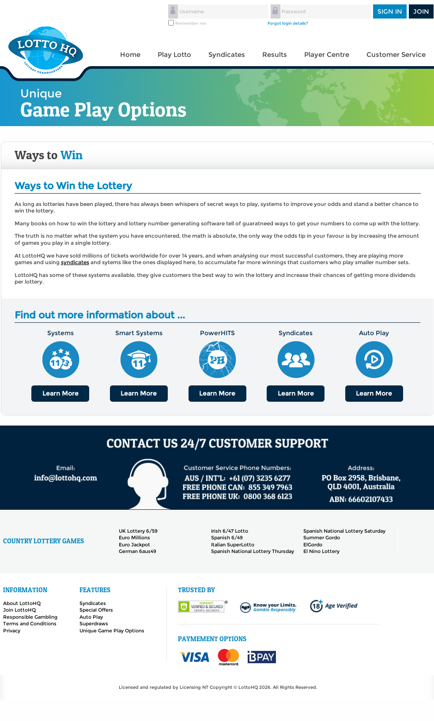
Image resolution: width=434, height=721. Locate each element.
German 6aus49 (137, 551)
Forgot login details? (288, 23)
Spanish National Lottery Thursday (252, 551)
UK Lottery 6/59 (138, 531)
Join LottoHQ (19, 610)
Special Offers (96, 610)
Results (274, 54)
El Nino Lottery (321, 551)
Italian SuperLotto (232, 545)
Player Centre (326, 54)
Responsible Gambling (30, 617)
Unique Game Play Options (111, 631)
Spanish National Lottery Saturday (344, 531)
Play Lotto (174, 54)
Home (130, 54)
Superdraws (93, 623)
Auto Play (91, 617)
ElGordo (312, 545)
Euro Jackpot (134, 545)
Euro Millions (134, 537)
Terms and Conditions (30, 623)
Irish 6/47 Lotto (229, 531)
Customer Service (396, 54)
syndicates (75, 262)
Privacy (11, 631)
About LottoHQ (22, 603)
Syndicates (226, 54)
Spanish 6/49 (227, 537)
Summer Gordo (321, 537)
